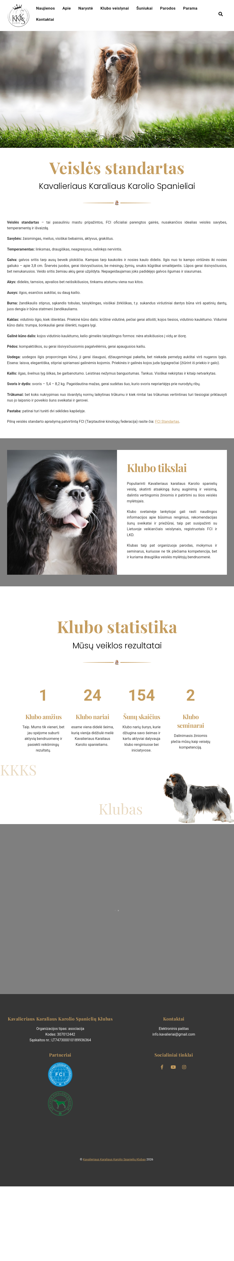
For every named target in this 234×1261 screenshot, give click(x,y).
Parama (190, 9)
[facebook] (162, 1141)
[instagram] (184, 1141)
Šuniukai (145, 9)
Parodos (168, 9)
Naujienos (46, 9)
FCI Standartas (181, 463)
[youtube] (173, 1141)
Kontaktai (46, 20)
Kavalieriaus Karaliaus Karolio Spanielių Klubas (114, 1234)
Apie (67, 9)
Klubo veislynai (115, 9)
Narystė (86, 9)
